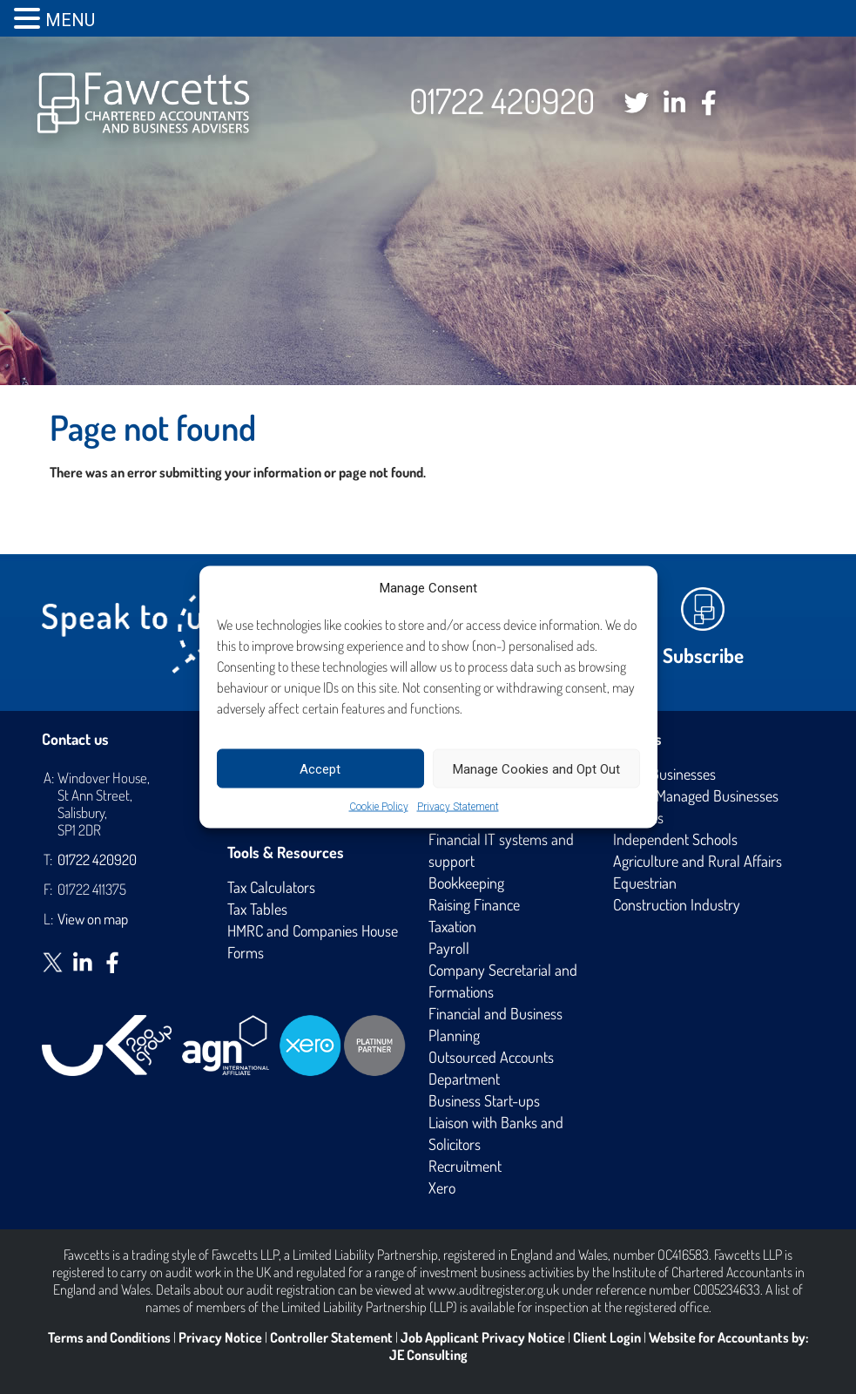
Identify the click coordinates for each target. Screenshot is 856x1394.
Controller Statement (331, 1337)
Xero (441, 1187)
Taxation (452, 926)
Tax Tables (257, 908)
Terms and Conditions (109, 1337)
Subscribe (703, 654)
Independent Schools (675, 839)
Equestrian (645, 882)
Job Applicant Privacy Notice (483, 1337)
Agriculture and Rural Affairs (697, 860)
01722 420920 (502, 100)
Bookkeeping (466, 882)
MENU (70, 20)
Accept (320, 768)
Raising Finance (474, 904)
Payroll (448, 948)
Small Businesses (664, 773)
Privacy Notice (220, 1337)
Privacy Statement (458, 807)
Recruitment (465, 1165)
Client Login (607, 1337)
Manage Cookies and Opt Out (536, 768)
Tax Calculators (271, 887)
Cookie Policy (378, 807)
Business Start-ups (484, 1100)
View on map (92, 919)
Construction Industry (676, 904)
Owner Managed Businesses (695, 795)
